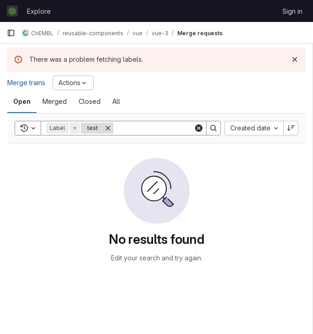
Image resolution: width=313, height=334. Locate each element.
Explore (39, 11)
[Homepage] (12, 11)
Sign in (292, 11)
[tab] (22, 101)
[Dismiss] (294, 59)
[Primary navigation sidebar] (11, 33)
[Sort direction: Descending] (291, 128)
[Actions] (73, 82)
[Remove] (107, 128)
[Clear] (198, 128)
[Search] (170, 128)
